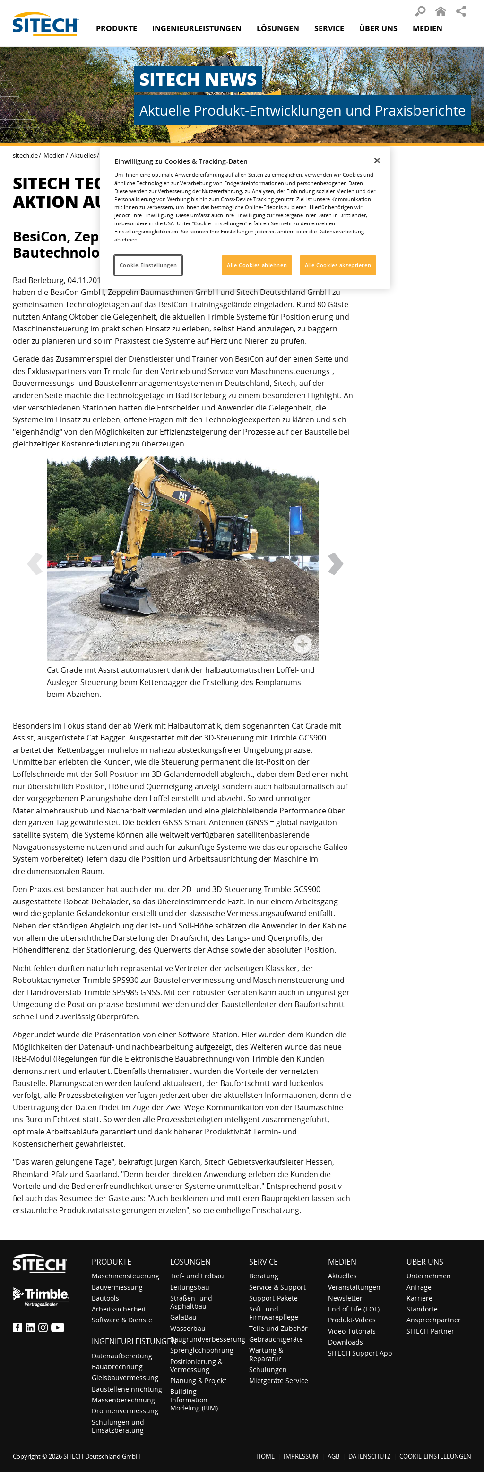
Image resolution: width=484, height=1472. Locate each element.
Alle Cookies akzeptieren (338, 264)
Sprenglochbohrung (201, 1350)
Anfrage (419, 1287)
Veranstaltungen (354, 1287)
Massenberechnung (123, 1399)
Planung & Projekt (198, 1380)
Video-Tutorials (352, 1331)
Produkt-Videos (352, 1319)
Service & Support (277, 1287)
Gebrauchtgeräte (276, 1339)
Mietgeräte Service (278, 1380)
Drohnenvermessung (125, 1410)
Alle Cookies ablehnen (257, 264)
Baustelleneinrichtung (127, 1388)
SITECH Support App (360, 1352)
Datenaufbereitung (122, 1355)
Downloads (345, 1342)
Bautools (105, 1298)
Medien (54, 155)
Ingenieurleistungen (134, 1341)
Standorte (422, 1308)
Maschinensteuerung (125, 1275)
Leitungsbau (189, 1287)
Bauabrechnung (117, 1366)
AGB (333, 1456)
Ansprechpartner (433, 1319)
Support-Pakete (273, 1298)
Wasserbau (188, 1328)
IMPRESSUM (301, 1456)
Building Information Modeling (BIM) (194, 1399)
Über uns (424, 1262)
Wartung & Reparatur (266, 1354)
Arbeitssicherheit (119, 1308)
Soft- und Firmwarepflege (273, 1312)
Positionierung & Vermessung (196, 1365)
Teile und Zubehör (278, 1328)
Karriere (419, 1298)
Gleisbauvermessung (125, 1377)
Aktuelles (83, 155)
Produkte (116, 28)
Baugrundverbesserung (207, 1339)
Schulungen (268, 1369)
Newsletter (345, 1298)
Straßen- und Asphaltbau (191, 1302)
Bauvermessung (117, 1287)
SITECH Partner (430, 1331)
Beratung (263, 1275)
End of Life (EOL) (354, 1308)
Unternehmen (428, 1275)
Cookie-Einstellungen (148, 264)
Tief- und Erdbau (197, 1275)
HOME (265, 1456)
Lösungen (190, 1262)
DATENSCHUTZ (369, 1456)
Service (263, 1262)
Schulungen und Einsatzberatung (118, 1426)
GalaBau (183, 1316)
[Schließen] (377, 160)
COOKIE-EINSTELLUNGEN (435, 1456)
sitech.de (25, 155)
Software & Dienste (122, 1319)
